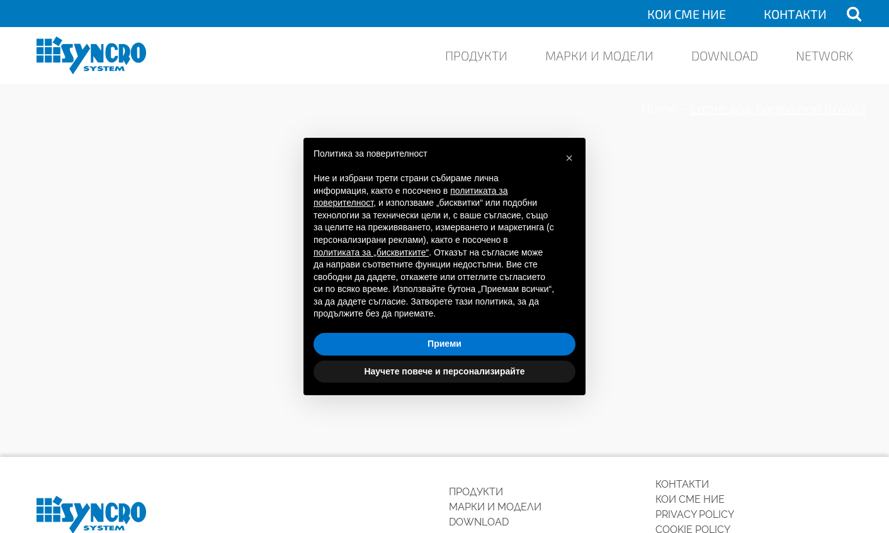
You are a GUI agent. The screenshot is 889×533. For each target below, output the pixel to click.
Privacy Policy (694, 514)
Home (659, 108)
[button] (569, 158)
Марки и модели (599, 55)
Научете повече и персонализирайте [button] (444, 371)
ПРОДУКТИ (476, 55)
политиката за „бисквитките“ (371, 252)
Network (824, 55)
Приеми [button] (444, 344)
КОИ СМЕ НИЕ (686, 14)
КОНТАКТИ (795, 14)
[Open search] (854, 13)
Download (724, 55)
